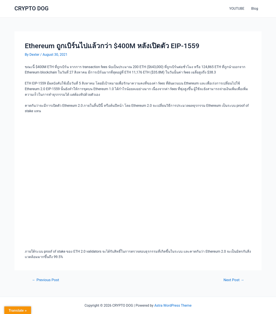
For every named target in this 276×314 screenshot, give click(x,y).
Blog (254, 8)
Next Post (234, 280)
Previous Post (45, 280)
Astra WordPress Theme (172, 305)
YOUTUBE (236, 8)
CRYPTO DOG (31, 8)
